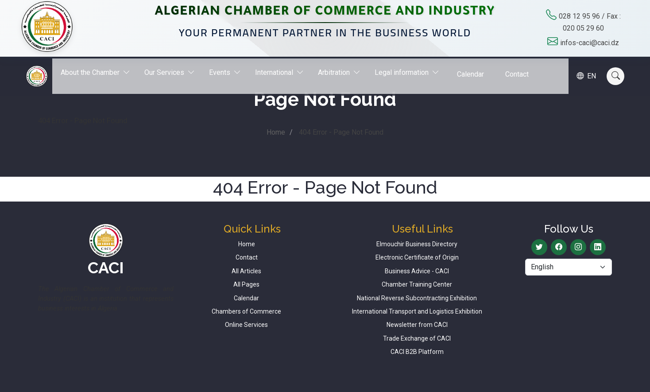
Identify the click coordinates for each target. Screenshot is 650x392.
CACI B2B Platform (417, 351)
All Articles (246, 271)
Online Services (246, 324)
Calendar (475, 69)
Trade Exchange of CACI (417, 338)
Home (276, 132)
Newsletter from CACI (417, 324)
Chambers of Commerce (246, 311)
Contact (522, 69)
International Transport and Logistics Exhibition (417, 311)
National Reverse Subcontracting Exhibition (417, 298)
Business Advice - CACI (417, 271)
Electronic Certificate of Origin (417, 257)
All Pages (246, 284)
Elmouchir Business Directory (416, 244)
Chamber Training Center (417, 284)
